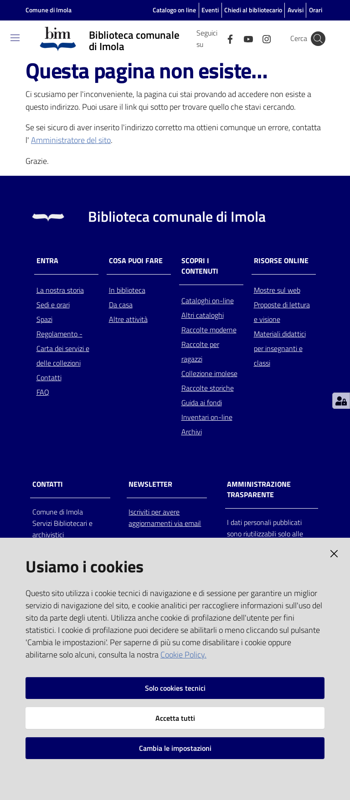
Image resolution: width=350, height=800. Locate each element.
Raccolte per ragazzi (200, 351)
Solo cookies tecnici (175, 688)
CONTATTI (47, 484)
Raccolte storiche (207, 387)
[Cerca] (318, 38)
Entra (47, 260)
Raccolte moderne (209, 329)
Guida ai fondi (201, 402)
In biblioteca (127, 290)
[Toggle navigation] (15, 37)
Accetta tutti (175, 718)
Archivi (191, 431)
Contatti (49, 377)
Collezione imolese (209, 373)
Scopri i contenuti (199, 265)
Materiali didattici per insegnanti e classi (280, 348)
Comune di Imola (49, 10)
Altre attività (128, 319)
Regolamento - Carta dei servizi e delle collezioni (62, 348)
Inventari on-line (206, 417)
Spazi (44, 319)
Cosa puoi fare (136, 260)
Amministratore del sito (71, 140)
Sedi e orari (53, 304)
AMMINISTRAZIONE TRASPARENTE (259, 489)
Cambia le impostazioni (175, 748)
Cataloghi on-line (207, 300)
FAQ (42, 392)
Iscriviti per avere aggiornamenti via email (165, 517)
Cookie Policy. (183, 654)
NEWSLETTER (150, 484)
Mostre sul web (277, 290)
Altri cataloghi (202, 315)
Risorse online (281, 260)
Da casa (121, 304)
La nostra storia (60, 290)
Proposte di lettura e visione (282, 312)
